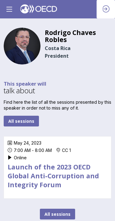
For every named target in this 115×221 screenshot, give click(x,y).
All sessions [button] (21, 121)
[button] (9, 9)
